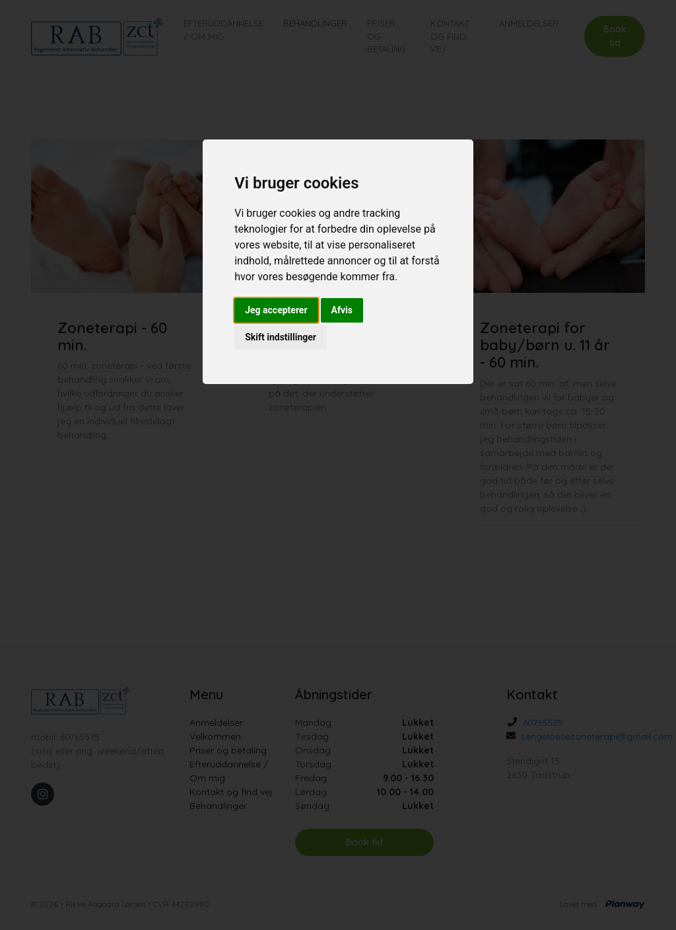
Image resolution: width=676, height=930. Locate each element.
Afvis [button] (342, 310)
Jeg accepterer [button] (276, 310)
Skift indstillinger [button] (280, 337)
